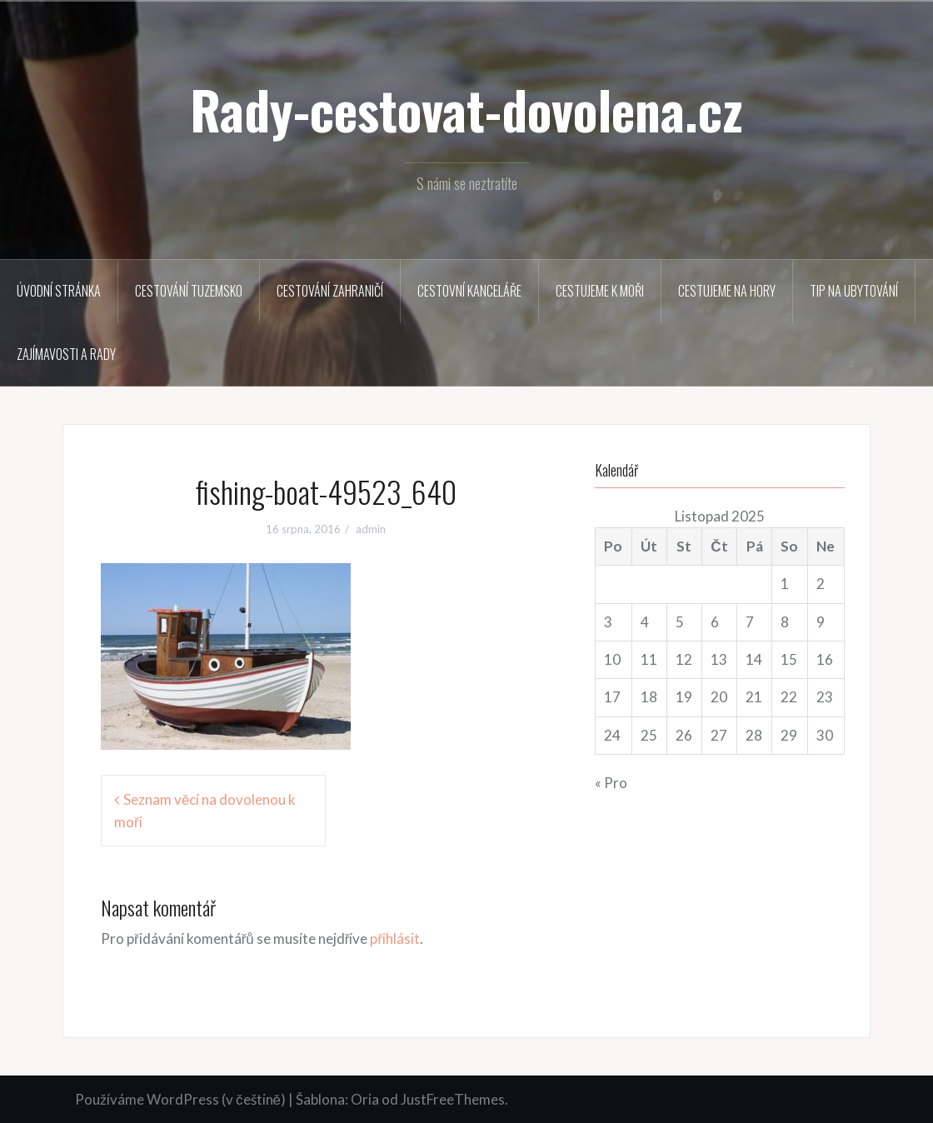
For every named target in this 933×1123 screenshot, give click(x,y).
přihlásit (395, 938)
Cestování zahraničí (330, 291)
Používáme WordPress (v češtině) (180, 1099)
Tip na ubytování (854, 291)
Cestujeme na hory (727, 291)
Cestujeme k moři (600, 291)
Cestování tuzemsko (188, 291)
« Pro (611, 782)
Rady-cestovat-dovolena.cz (466, 109)
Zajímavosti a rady (66, 354)
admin (371, 529)
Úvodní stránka (59, 291)
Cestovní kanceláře (469, 291)
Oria (365, 1099)
